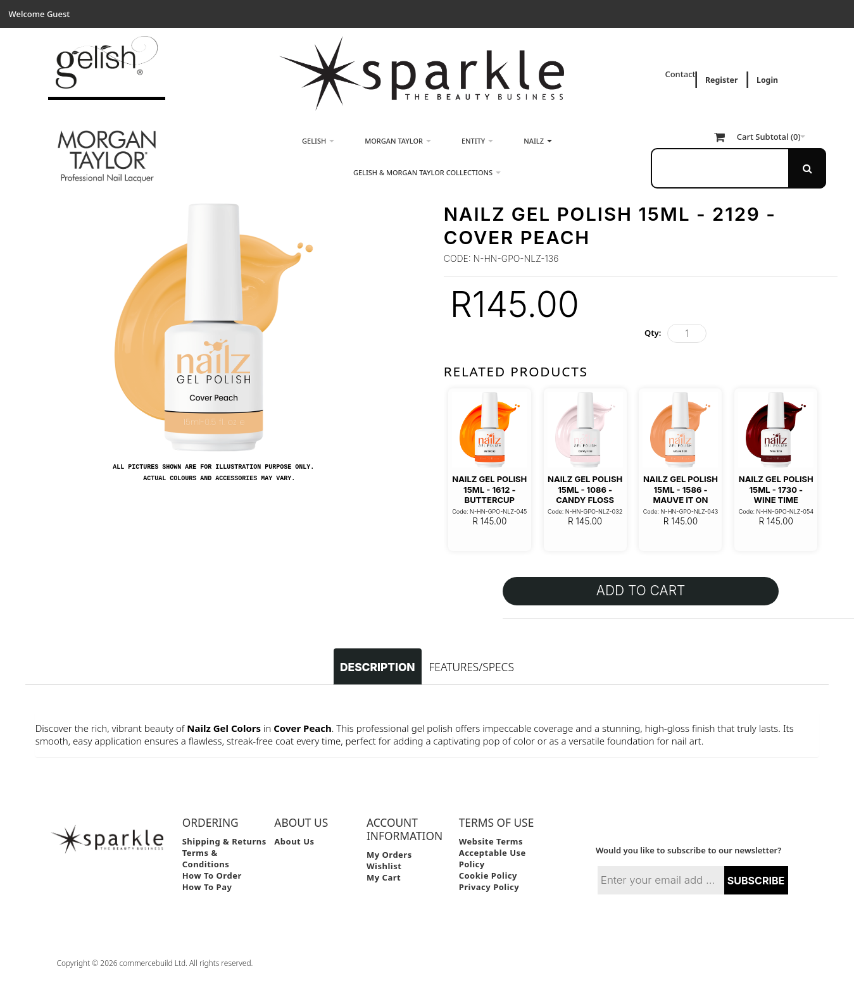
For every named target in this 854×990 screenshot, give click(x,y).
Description (377, 667)
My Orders (389, 854)
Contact (681, 74)
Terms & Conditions (206, 858)
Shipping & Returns (224, 841)
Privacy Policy (489, 887)
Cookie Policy (488, 875)
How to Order (212, 875)
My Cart (384, 877)
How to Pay (207, 887)
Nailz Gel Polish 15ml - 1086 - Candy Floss (585, 489)
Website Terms (491, 841)
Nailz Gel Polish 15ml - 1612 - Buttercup (489, 489)
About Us (294, 841)
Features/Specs (471, 666)
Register (721, 80)
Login (767, 80)
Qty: (652, 332)
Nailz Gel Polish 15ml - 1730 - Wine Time (776, 489)
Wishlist (384, 866)
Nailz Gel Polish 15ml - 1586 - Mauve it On (680, 489)
